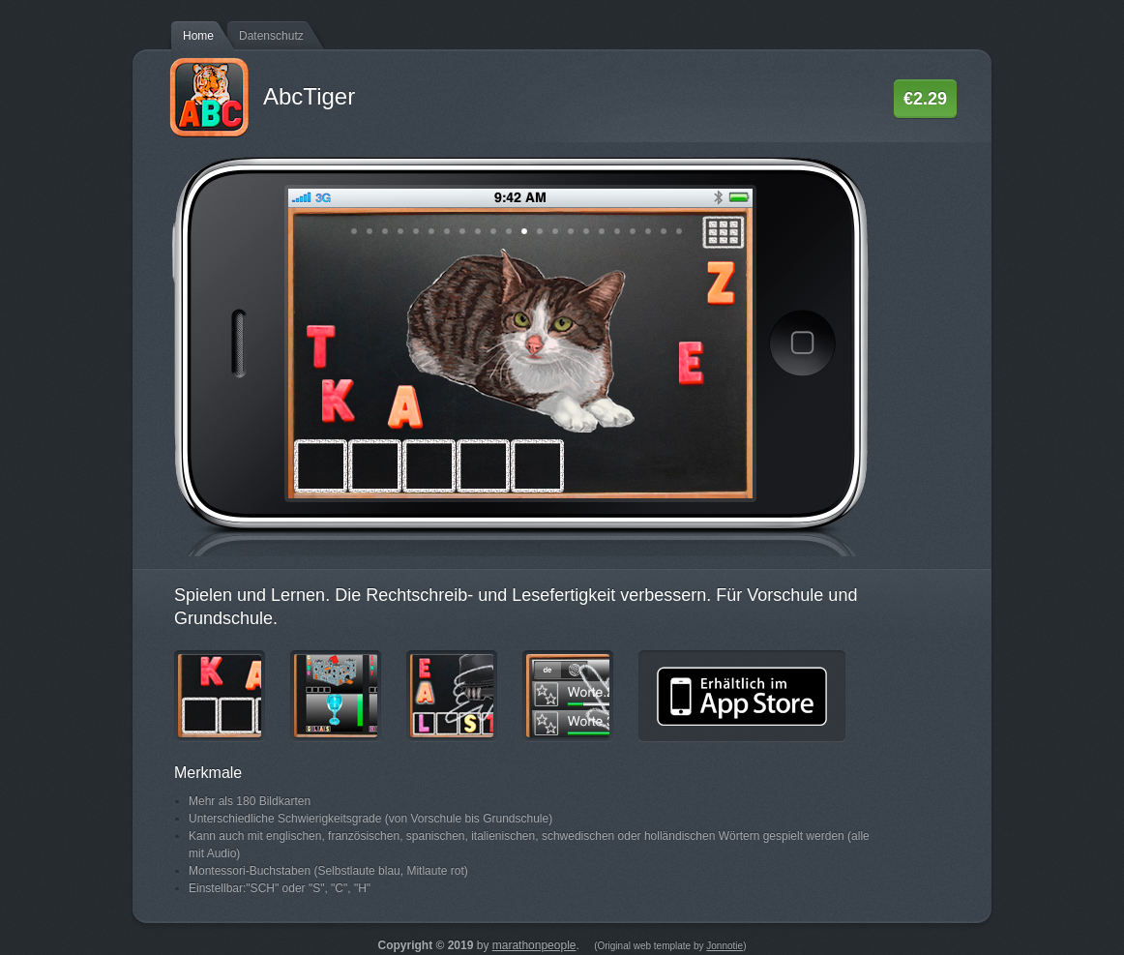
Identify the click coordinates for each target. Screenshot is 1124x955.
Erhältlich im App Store (741, 696)
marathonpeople (534, 945)
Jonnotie (724, 945)
